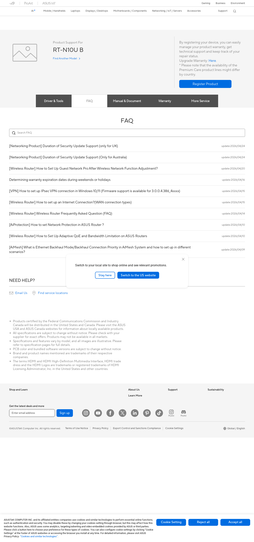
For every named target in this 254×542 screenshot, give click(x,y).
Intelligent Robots (98, 401)
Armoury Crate (136, 487)
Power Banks (95, 481)
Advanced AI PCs (138, 453)
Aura (131, 493)
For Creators (16, 436)
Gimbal (92, 493)
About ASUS (135, 395)
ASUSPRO (134, 464)
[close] (183, 259)
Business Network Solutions (103, 395)
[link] (15, 11)
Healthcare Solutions (21, 407)
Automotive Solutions (140, 470)
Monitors (14, 464)
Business (220, 3)
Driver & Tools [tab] (53, 101)
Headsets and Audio (99, 447)
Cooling (52, 435)
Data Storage (56, 453)
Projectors (15, 470)
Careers (132, 401)
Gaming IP (94, 498)
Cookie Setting (171, 522)
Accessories (16, 413)
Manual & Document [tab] (127, 101)
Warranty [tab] (164, 101)
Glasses (52, 407)
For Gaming (15, 447)
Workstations (56, 395)
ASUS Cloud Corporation (142, 430)
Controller (94, 487)
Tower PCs (15, 482)
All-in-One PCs (17, 476)
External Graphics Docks (62, 458)
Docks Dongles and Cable (102, 476)
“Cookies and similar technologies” (39, 536)
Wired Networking (58, 502)
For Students (16, 441)
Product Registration (180, 407)
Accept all (235, 522)
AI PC (131, 447)
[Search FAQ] (127, 133)
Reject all (203, 522)
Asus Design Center (139, 458)
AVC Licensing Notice (140, 476)
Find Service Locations (181, 401)
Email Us (21, 293)
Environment (238, 3)
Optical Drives (56, 447)
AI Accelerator (56, 464)
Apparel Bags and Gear (101, 458)
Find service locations (53, 293)
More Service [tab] (200, 101)
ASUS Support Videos (180, 430)
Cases (51, 430)
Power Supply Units (59, 441)
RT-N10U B (19, 20)
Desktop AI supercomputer (103, 412)
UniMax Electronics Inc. (141, 435)
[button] (206, 3)
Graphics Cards (57, 424)
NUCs (12, 493)
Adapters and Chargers (101, 470)
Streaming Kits (96, 453)
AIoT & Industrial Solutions (103, 407)
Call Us (172, 418)
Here (212, 61)
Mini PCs (14, 499)
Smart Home (95, 424)
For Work (14, 430)
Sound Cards (55, 470)
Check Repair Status (179, 395)
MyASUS (173, 435)
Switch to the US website (138, 275)
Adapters (53, 496)
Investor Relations (138, 412)
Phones (13, 401)
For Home (14, 424)
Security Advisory (178, 424)
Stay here (105, 275)
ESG (210, 395)
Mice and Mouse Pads (100, 441)
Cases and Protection (100, 464)
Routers (52, 481)
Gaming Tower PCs (20, 487)
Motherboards (56, 418)
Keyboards (94, 435)
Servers (92, 418)
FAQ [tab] (89, 101)
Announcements (137, 407)
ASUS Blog (134, 481)
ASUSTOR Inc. (136, 424)
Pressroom (134, 418)
